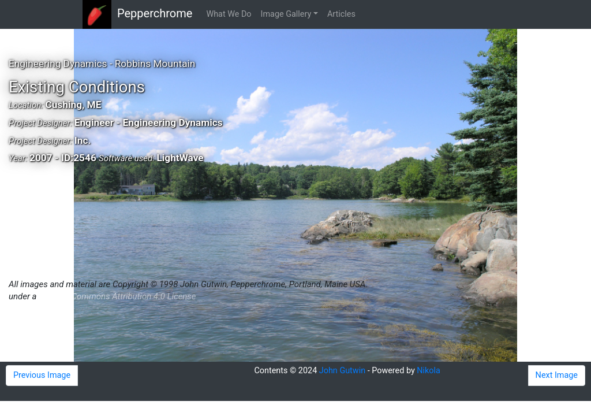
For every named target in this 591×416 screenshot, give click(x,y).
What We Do (228, 14)
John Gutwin (342, 371)
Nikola (428, 371)
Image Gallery (286, 14)
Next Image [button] (557, 375)
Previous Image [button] (41, 375)
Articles (341, 14)
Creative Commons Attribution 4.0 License (117, 296)
